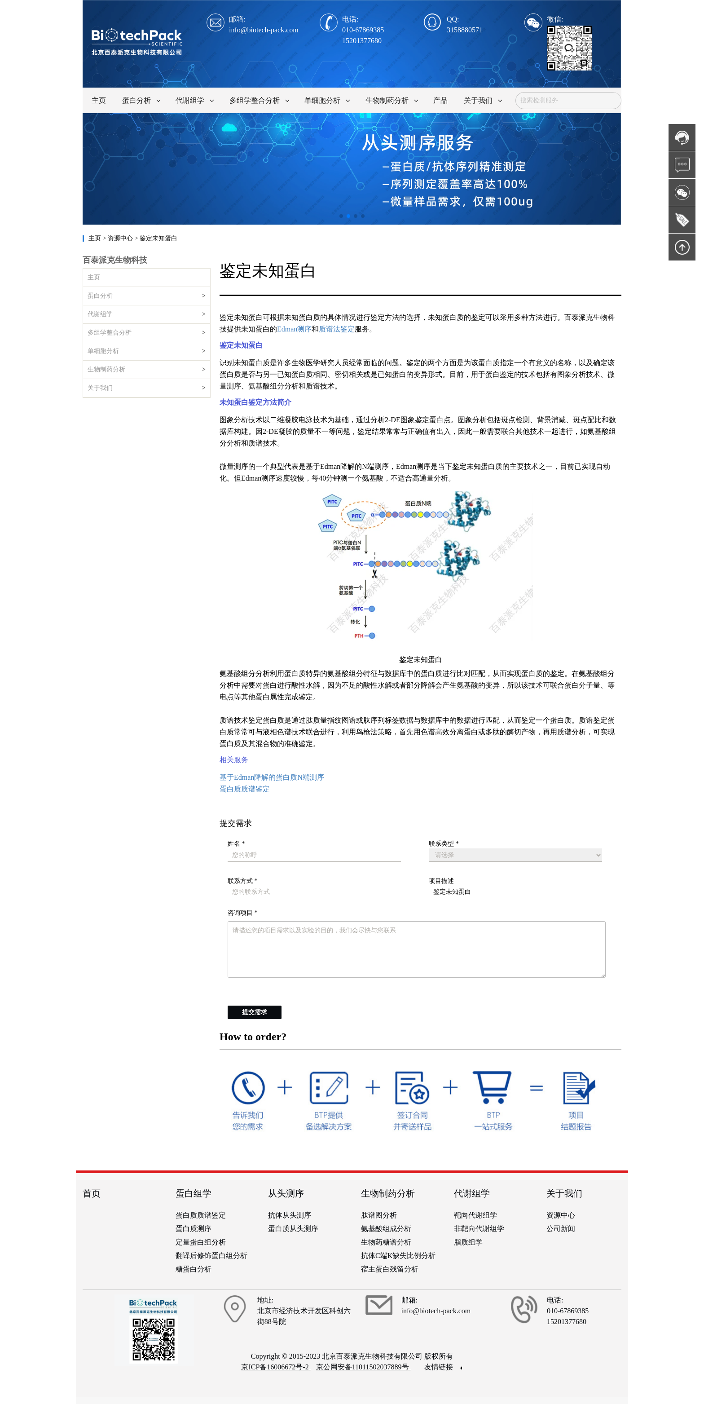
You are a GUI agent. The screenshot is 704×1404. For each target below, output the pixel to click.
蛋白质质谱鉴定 (245, 789)
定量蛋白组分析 (201, 1242)
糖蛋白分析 (193, 1269)
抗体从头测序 (289, 1215)
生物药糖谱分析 (386, 1242)
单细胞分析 (103, 351)
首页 (92, 1193)
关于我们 (100, 387)
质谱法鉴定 (337, 329)
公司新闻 (560, 1228)
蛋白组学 (193, 1193)
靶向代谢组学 (475, 1215)
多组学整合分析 (110, 332)
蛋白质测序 (193, 1228)
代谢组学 (100, 314)
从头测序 (286, 1193)
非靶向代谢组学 (479, 1228)
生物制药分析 (106, 369)
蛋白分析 (100, 295)
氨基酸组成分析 (386, 1228)
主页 (95, 238)
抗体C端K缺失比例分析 (398, 1255)
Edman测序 (294, 329)
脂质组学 (468, 1242)
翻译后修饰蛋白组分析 (211, 1255)
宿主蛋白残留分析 (389, 1269)
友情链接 (443, 1367)
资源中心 (560, 1215)
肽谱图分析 (379, 1215)
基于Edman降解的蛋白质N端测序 (272, 777)
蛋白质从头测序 (293, 1228)
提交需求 (254, 1012)
